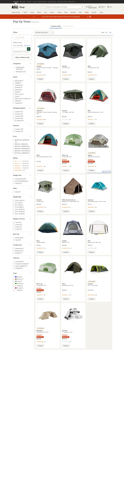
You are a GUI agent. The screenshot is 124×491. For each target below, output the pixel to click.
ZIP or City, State (18, 45)
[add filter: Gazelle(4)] (16, 89)
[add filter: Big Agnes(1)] (16, 81)
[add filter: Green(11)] (16, 283)
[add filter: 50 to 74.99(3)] (17, 214)
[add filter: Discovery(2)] (16, 251)
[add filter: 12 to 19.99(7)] (17, 207)
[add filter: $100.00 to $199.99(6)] (19, 146)
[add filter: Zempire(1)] (16, 103)
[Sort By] (44, 32)
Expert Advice (68, 26)
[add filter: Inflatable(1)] (16, 268)
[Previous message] (34, 16)
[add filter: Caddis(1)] (15, 83)
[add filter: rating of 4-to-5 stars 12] (21, 164)
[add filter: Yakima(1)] (15, 101)
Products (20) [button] (56, 26)
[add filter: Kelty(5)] (15, 92)
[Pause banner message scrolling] (90, 16)
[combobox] (65, 7)
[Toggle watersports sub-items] (14, 72)
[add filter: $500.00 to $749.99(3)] (20, 151)
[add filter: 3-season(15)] (16, 129)
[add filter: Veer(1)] (15, 96)
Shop (21, 7)
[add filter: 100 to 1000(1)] (17, 200)
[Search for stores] (28, 49)
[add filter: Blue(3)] (16, 277)
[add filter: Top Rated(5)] (17, 261)
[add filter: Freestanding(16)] (17, 179)
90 (110, 32)
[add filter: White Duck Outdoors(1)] (20, 98)
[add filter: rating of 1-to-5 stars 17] (21, 170)
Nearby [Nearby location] (27, 46)
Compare (40, 79)
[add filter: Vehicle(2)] (16, 183)
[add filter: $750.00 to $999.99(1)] (20, 153)
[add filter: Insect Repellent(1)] (18, 266)
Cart (109, 7)
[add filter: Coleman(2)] (16, 85)
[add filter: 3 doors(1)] (16, 227)
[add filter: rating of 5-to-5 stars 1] (21, 161)
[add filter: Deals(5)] (15, 192)
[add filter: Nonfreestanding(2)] (19, 181)
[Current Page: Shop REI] (16, 1)
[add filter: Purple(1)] (16, 288)
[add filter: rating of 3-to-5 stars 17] (21, 166)
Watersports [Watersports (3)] (20, 71)
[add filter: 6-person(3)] (16, 118)
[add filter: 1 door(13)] (15, 222)
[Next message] (88, 16)
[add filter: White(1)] (16, 290)
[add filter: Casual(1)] (15, 240)
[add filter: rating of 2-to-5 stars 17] (21, 168)
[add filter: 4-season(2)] (16, 131)
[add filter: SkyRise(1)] (16, 253)
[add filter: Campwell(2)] (16, 248)
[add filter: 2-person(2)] (16, 111)
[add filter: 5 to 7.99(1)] (16, 202)
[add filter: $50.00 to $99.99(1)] (19, 144)
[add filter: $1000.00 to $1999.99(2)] (20, 140)
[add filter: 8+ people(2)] (17, 120)
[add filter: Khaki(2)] (16, 286)
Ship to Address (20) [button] (21, 57)
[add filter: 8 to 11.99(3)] (16, 205)
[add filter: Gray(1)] (16, 281)
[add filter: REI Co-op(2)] (16, 94)
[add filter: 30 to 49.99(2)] (17, 211)
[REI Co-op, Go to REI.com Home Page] (15, 7)
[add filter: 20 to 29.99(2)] (17, 209)
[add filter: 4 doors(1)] (16, 229)
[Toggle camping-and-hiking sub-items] (14, 67)
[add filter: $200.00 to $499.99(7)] (20, 148)
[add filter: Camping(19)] (16, 237)
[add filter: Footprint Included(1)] (19, 264)
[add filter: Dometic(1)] (16, 87)
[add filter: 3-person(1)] (16, 114)
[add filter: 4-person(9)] (16, 116)
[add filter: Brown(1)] (16, 279)
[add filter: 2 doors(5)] (16, 224)
